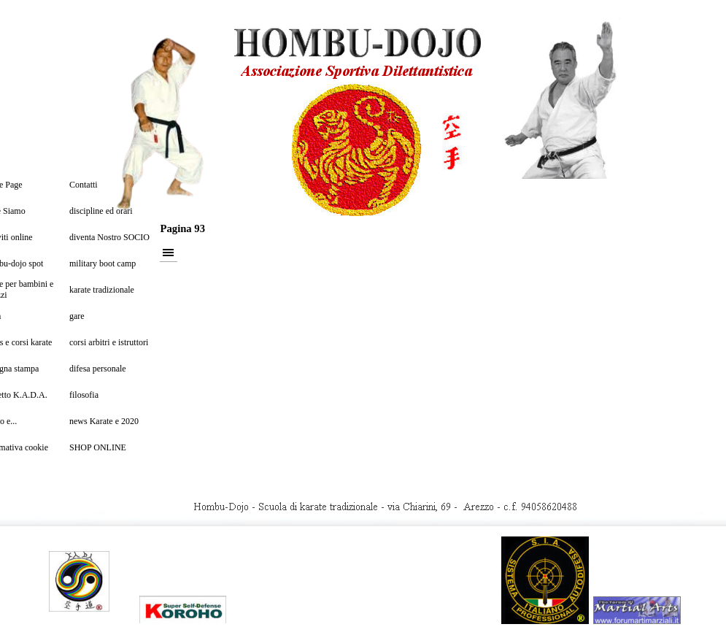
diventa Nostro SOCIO (109, 237)
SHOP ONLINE (97, 447)
